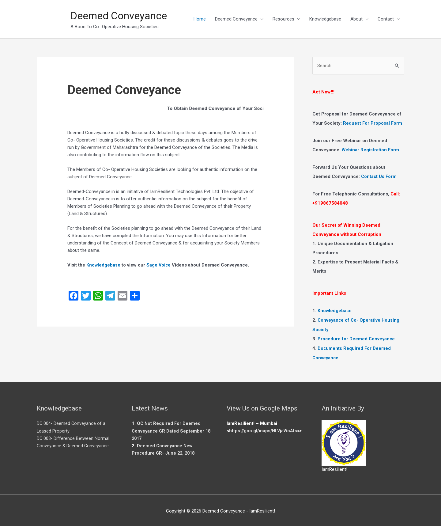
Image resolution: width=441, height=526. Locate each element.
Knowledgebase (325, 19)
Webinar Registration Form (371, 150)
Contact (386, 19)
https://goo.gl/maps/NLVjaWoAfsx (266, 429)
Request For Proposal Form (373, 124)
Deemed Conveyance (121, 15)
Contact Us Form (379, 177)
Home (200, 19)
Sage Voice (159, 265)
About (356, 19)
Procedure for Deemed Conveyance (357, 338)
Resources (283, 19)
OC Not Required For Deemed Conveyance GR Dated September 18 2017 (172, 429)
